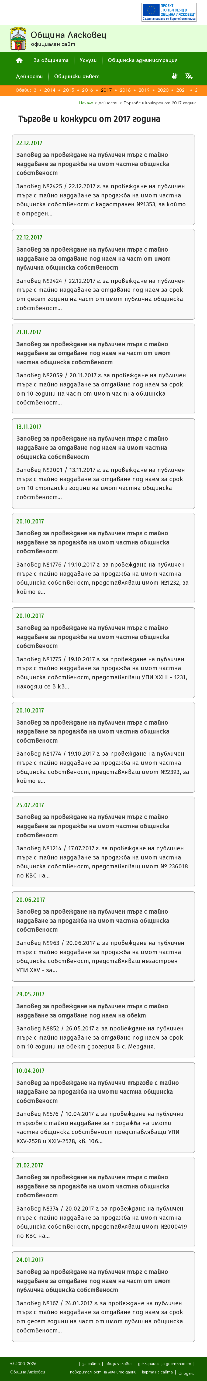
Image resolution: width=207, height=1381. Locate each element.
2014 (49, 90)
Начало (86, 103)
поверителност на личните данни (103, 1372)
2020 (162, 90)
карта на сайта (157, 1372)
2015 (68, 90)
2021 (181, 90)
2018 (125, 90)
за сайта (91, 1363)
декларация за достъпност (164, 1363)
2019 (144, 90)
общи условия (118, 1363)
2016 (87, 90)
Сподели (186, 1373)
